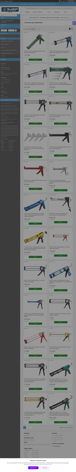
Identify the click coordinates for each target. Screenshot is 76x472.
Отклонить (44, 467)
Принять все (33, 467)
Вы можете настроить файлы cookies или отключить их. (37, 464)
